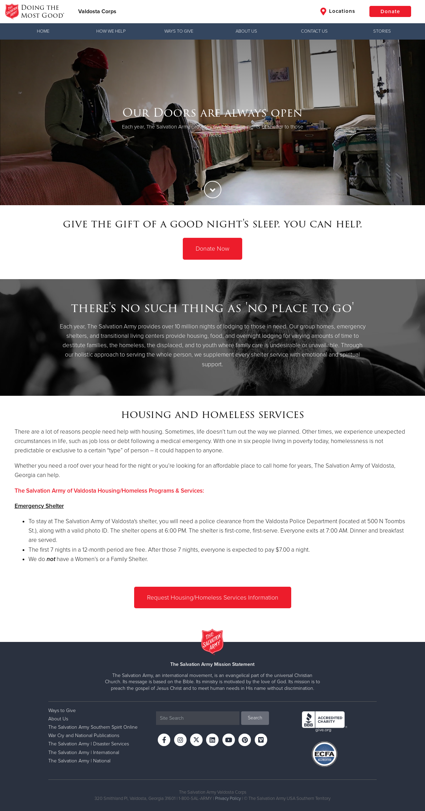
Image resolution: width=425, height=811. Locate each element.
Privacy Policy (228, 798)
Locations (337, 11)
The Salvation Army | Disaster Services (88, 744)
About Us (246, 31)
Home (43, 31)
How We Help (110, 31)
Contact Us (314, 31)
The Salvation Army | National (79, 761)
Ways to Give (178, 31)
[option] (212, 122)
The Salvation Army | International (83, 752)
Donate (390, 11)
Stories (382, 31)
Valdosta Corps (97, 11)
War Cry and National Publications (83, 735)
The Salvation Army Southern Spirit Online (93, 727)
